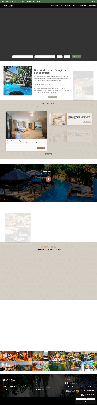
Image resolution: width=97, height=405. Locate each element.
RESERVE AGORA (92, 5)
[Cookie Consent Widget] (85, 396)
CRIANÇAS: (66, 54)
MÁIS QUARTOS (48, 154)
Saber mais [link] (82, 395)
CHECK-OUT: (36, 54)
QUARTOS (52, 5)
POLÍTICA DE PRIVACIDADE (8, 392)
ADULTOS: (58, 54)
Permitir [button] (85, 398)
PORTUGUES (83, 5)
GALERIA (57, 5)
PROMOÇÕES (67, 5)
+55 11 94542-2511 (22, 1)
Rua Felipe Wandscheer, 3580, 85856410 (9, 1)
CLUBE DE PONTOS (75, 5)
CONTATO (62, 5)
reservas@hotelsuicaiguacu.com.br (34, 1)
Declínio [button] (85, 401)
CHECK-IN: (14, 54)
